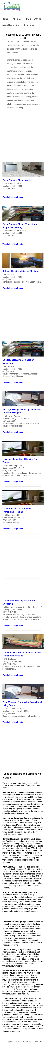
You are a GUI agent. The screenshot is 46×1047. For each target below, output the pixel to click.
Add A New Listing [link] (10, 25)
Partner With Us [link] (33, 19)
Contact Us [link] (29, 25)
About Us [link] (17, 19)
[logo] (11, 6)
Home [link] (5, 19)
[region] (23, 139)
